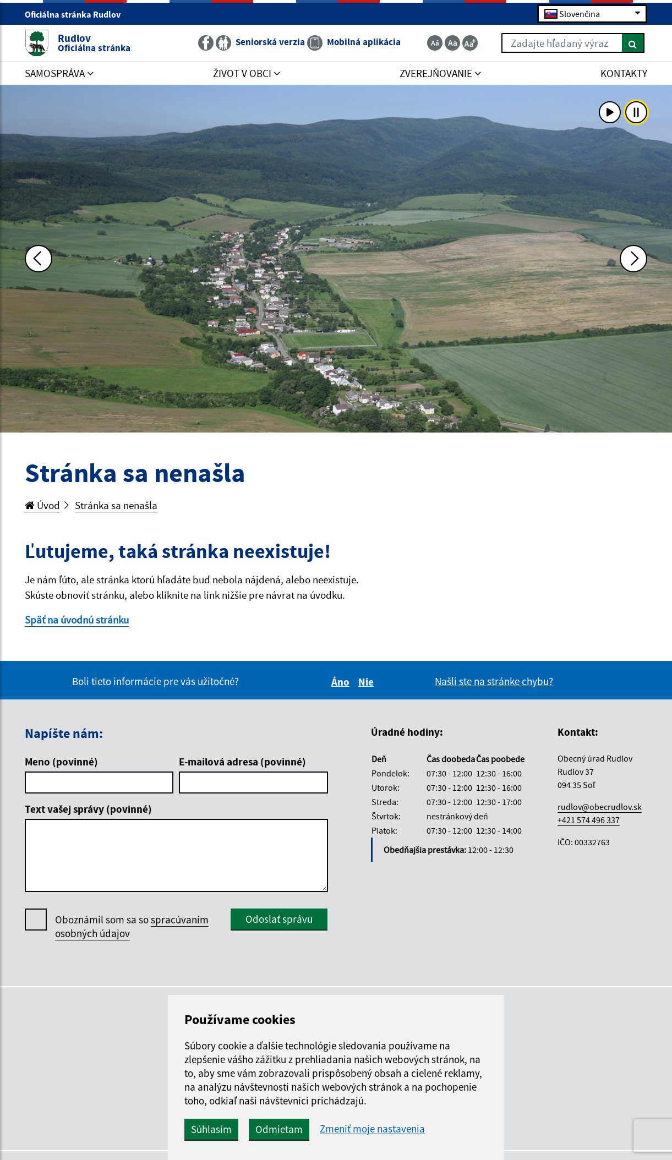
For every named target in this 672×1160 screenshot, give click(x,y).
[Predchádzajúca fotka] (38, 258)
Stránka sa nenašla (116, 505)
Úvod (42, 505)
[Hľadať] (633, 43)
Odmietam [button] (279, 1129)
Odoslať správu (279, 919)
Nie (367, 681)
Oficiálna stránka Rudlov (77, 14)
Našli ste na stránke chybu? (494, 681)
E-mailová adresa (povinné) (242, 761)
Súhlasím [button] (211, 1129)
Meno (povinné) (61, 761)
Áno (342, 681)
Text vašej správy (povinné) (88, 809)
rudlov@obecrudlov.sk (600, 806)
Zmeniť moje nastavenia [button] (372, 1129)
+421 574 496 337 (589, 819)
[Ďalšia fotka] (633, 258)
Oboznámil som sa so (132, 926)
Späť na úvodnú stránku (77, 619)
